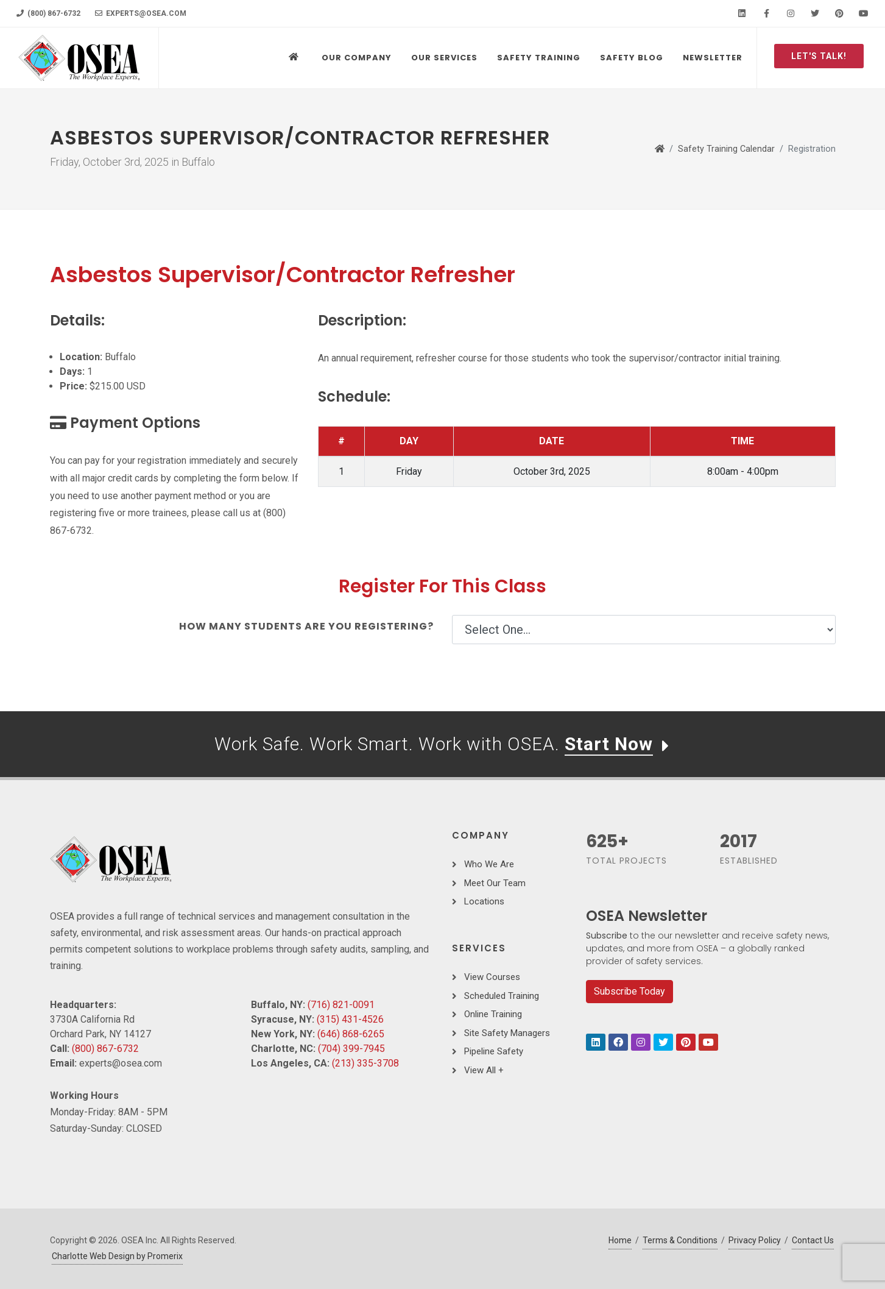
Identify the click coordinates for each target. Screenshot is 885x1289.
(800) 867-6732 (48, 13)
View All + (484, 1070)
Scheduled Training (501, 995)
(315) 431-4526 (350, 1019)
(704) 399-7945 (351, 1048)
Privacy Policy (754, 1240)
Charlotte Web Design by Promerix (117, 1256)
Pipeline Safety (493, 1051)
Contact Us (813, 1240)
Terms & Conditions (680, 1240)
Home (620, 1240)
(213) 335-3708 (365, 1063)
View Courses (492, 976)
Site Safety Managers (507, 1033)
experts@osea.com (140, 13)
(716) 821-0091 (341, 1004)
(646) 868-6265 (350, 1034)
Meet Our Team (495, 883)
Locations (484, 901)
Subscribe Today (629, 991)
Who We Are (489, 864)
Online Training (493, 1014)
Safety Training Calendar (726, 149)
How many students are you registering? (306, 626)
